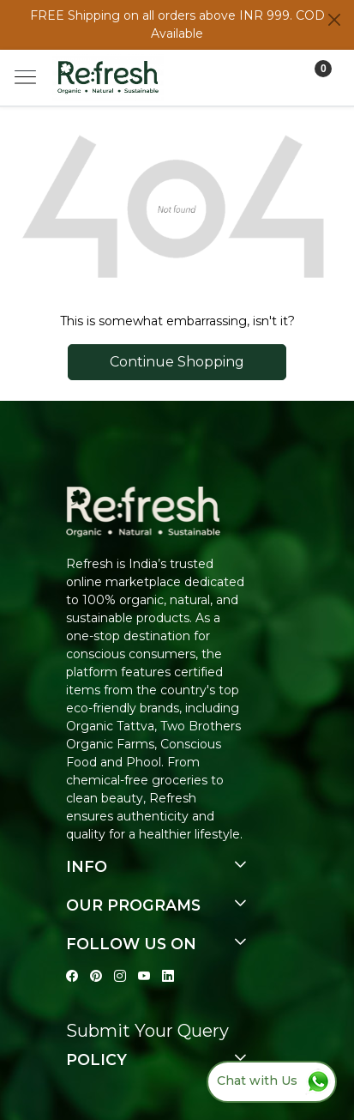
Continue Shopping (177, 362)
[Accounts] (280, 78)
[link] (214, 78)
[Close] (334, 19)
